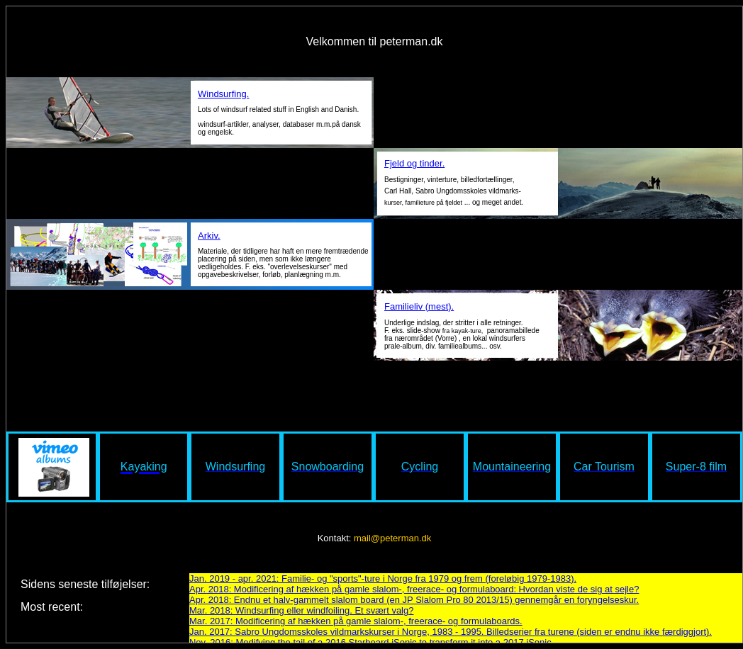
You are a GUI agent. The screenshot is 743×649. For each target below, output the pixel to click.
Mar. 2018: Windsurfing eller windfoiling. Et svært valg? (301, 610)
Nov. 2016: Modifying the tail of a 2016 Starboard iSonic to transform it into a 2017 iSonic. (371, 642)
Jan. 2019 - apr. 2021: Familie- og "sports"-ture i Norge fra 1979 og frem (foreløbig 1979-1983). (382, 578)
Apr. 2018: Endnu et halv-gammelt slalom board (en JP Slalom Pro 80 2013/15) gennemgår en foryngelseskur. (414, 599)
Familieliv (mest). (419, 305)
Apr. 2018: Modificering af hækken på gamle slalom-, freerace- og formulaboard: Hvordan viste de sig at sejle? (414, 589)
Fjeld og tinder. (414, 163)
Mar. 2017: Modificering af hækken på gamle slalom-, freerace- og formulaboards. (356, 621)
